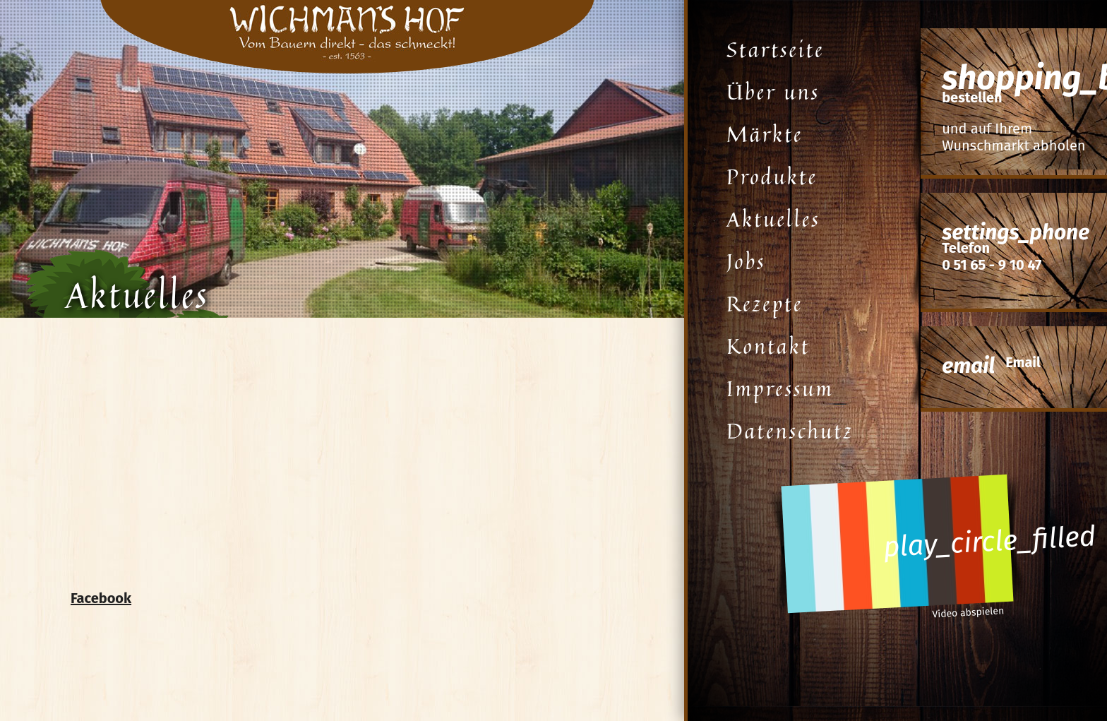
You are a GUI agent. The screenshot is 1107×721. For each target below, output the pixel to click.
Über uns (773, 92)
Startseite (775, 49)
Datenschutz (790, 431)
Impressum (780, 388)
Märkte (764, 134)
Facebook (101, 598)
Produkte (772, 176)
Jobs (745, 261)
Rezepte (764, 303)
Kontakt (768, 346)
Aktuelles (773, 219)
